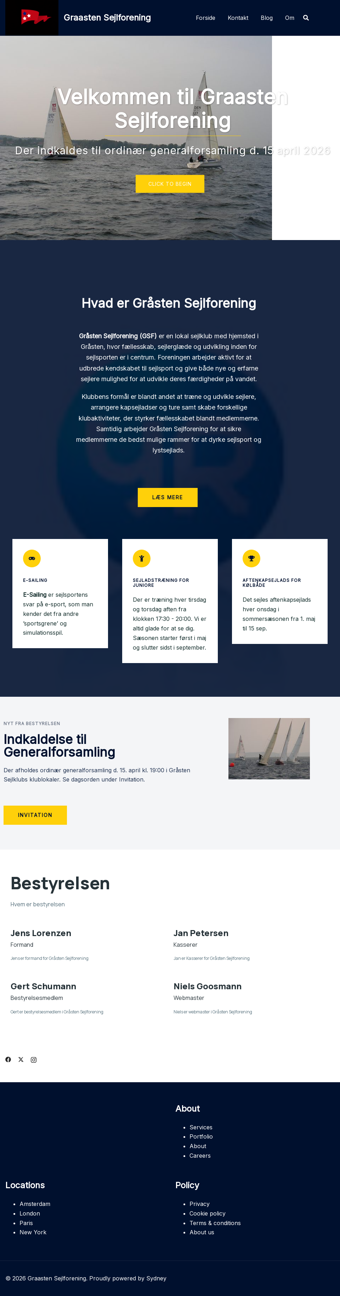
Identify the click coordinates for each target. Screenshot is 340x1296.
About (197, 1146)
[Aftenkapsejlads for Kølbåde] (251, 558)
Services (200, 1127)
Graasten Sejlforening (107, 17)
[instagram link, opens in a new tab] (33, 1058)
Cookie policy (207, 1213)
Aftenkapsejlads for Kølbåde (272, 583)
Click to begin (170, 184)
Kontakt (238, 17)
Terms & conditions (215, 1223)
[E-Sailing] (32, 558)
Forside (205, 17)
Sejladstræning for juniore (161, 583)
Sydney (156, 1278)
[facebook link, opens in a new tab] (8, 1058)
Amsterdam (34, 1203)
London (29, 1213)
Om (289, 17)
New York (32, 1232)
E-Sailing (35, 580)
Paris (26, 1223)
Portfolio (201, 1136)
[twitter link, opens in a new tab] (21, 1058)
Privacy (199, 1203)
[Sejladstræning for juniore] (142, 558)
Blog (267, 17)
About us (201, 1232)
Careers (200, 1155)
